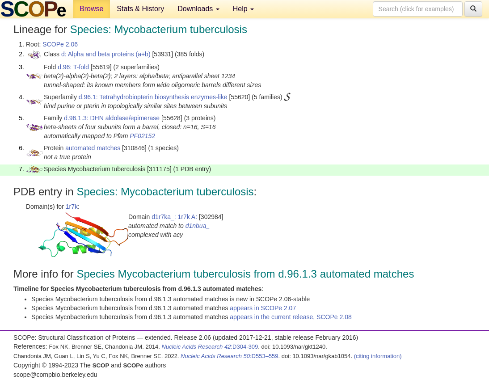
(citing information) (378, 356)
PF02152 (142, 135)
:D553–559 (229, 356)
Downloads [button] (198, 9)
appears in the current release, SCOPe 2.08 (290, 317)
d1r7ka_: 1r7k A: (174, 216)
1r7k (72, 206)
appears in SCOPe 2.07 (263, 308)
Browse (91, 9)
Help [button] (243, 9)
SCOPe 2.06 (60, 44)
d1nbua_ (197, 225)
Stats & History (140, 9)
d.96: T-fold (73, 67)
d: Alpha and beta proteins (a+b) (106, 54)
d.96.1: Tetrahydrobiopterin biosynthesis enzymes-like (153, 97)
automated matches (92, 148)
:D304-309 (210, 346)
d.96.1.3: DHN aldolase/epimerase (112, 118)
